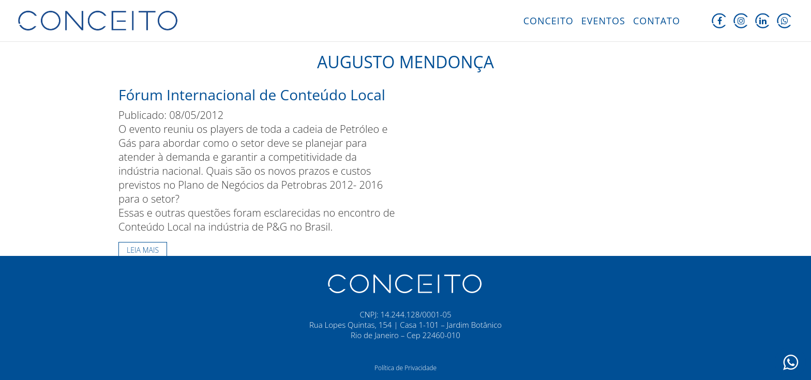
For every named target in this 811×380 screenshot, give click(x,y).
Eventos (603, 20)
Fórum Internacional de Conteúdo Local (251, 94)
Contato (656, 20)
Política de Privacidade (405, 367)
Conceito (548, 20)
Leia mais (143, 250)
